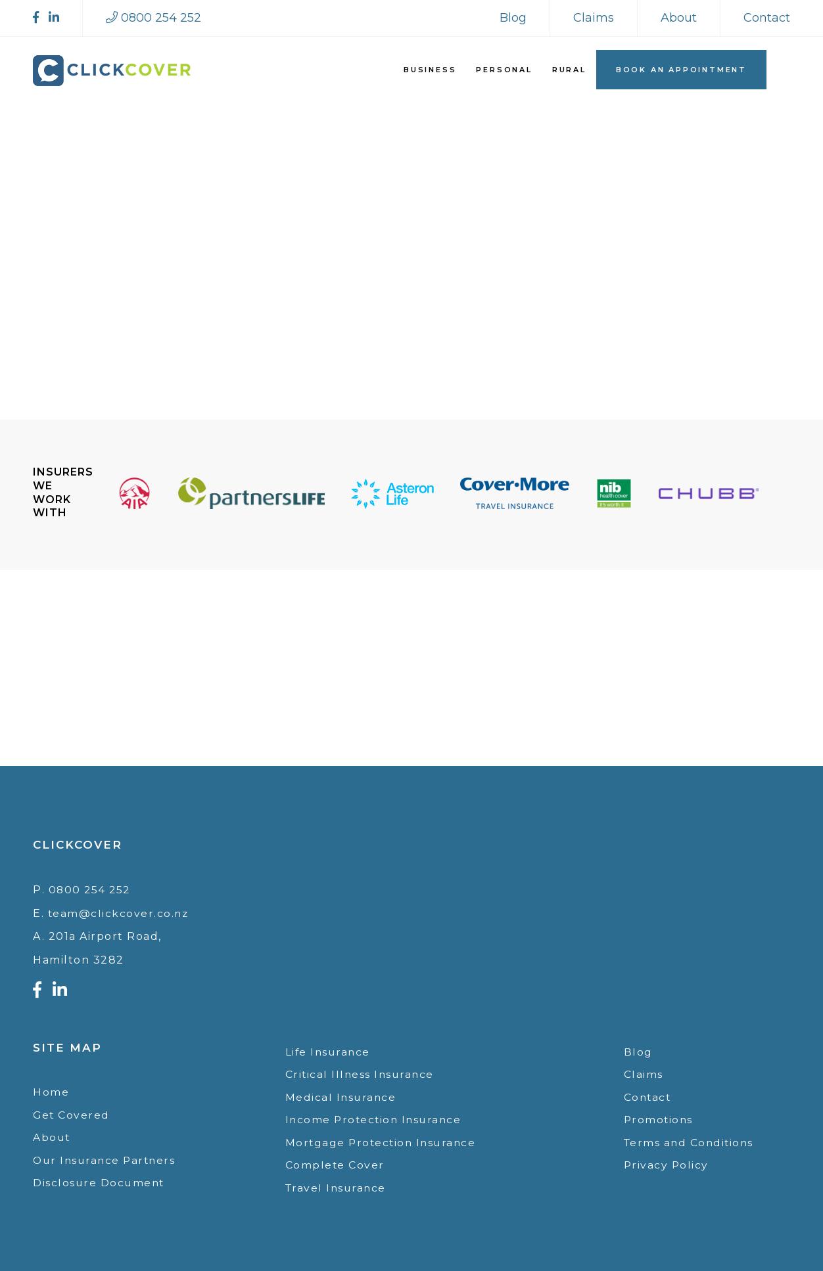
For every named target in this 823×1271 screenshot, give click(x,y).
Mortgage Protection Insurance (383, 1140)
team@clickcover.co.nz (119, 909)
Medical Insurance (341, 1094)
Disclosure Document (100, 1181)
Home (51, 1088)
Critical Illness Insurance (361, 1071)
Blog (513, 18)
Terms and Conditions (690, 1140)
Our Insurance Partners (106, 1158)
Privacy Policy (667, 1164)
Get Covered (72, 1111)
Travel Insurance (337, 1187)
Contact (766, 18)
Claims (593, 18)
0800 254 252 (91, 886)
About (679, 18)
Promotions (659, 1117)
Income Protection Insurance (376, 1117)
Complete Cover (335, 1164)
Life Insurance (329, 1048)
